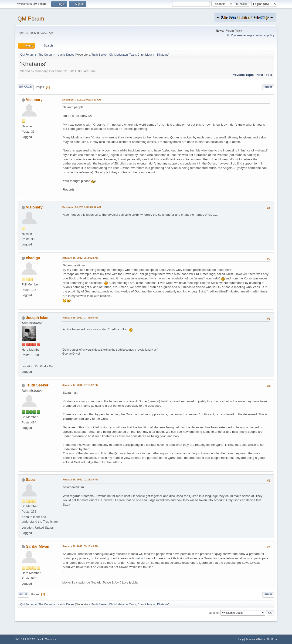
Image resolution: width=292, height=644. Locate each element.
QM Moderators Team (122, 54)
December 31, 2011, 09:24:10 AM (81, 99)
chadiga (33, 258)
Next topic (264, 75)
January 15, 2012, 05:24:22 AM (80, 257)
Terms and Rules (255, 639)
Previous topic (243, 75)
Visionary (34, 100)
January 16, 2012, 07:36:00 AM (80, 317)
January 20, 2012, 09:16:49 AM (80, 546)
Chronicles (144, 54)
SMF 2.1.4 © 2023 (25, 639)
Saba (30, 480)
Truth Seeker (100, 54)
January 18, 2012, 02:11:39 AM (80, 479)
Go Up (23, 594)
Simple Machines (46, 639)
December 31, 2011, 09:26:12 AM (81, 207)
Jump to (214, 612)
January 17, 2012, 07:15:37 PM (80, 385)
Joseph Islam (37, 318)
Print (268, 87)
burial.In (137, 558)
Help (241, 639)
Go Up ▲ (272, 639)
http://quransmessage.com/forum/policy (250, 35)
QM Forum (30, 18)
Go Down (25, 87)
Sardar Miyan (37, 546)
